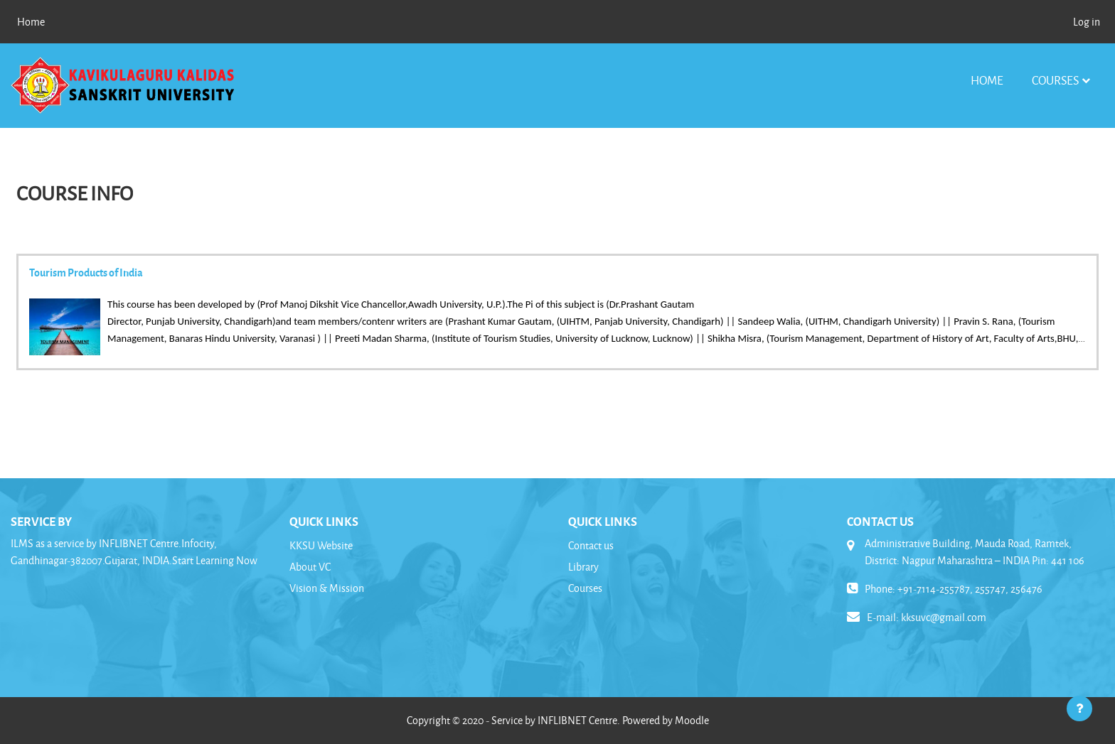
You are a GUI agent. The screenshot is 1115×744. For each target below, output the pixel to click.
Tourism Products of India (86, 272)
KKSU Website (321, 545)
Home (987, 80)
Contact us (591, 545)
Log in (1086, 21)
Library (583, 566)
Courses (1055, 80)
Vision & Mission (326, 588)
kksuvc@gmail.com (943, 617)
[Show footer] (1079, 708)
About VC (310, 566)
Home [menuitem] (31, 21)
